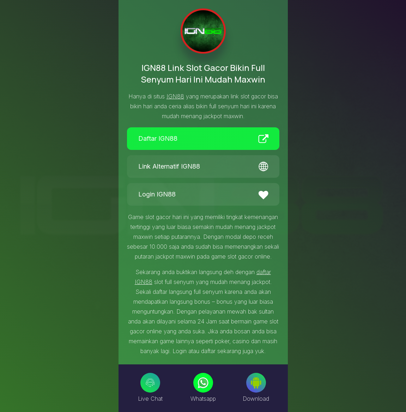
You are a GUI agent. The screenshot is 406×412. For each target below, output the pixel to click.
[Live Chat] (150, 383)
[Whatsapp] (203, 383)
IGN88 (175, 96)
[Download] (256, 383)
